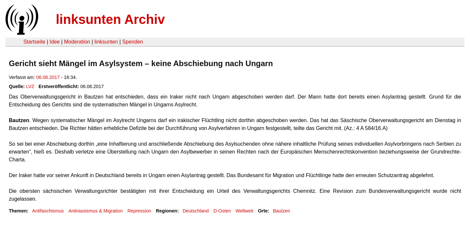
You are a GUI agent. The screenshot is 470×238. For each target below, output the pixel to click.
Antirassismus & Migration (96, 210)
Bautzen (281, 210)
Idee (55, 42)
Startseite (34, 42)
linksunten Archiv (110, 19)
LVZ (30, 86)
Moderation (77, 42)
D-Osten (222, 210)
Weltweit (244, 210)
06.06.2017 (48, 77)
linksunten (106, 42)
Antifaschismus (48, 210)
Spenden (132, 42)
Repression (139, 210)
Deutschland (195, 210)
